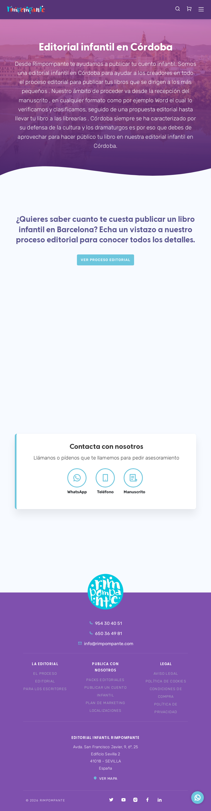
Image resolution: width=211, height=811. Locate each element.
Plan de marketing (105, 703)
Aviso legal (166, 673)
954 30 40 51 (105, 623)
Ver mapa (105, 778)
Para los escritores (45, 689)
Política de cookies (166, 681)
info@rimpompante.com (105, 643)
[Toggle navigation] (201, 9)
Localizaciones (106, 710)
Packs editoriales (105, 680)
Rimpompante (26, 9)
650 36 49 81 (105, 633)
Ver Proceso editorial (105, 260)
